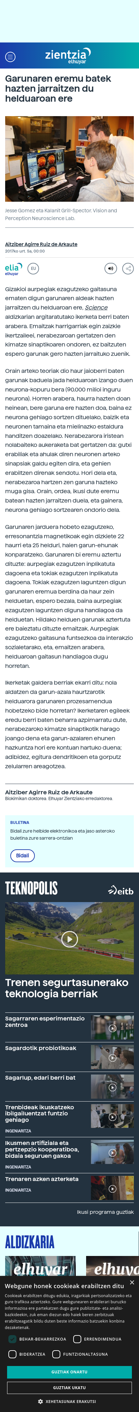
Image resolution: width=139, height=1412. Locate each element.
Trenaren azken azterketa (42, 1179)
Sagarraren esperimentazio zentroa (45, 1021)
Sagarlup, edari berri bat (40, 1077)
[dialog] (69, 1344)
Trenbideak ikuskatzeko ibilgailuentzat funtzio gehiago (39, 1113)
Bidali (22, 856)
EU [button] (33, 268)
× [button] (131, 1282)
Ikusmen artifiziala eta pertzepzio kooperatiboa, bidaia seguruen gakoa (42, 1149)
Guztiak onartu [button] (69, 1372)
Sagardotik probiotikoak (40, 1048)
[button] (10, 56)
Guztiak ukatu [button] (69, 1387)
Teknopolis (31, 887)
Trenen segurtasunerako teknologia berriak (66, 988)
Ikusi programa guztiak (105, 1212)
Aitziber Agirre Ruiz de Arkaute (41, 244)
